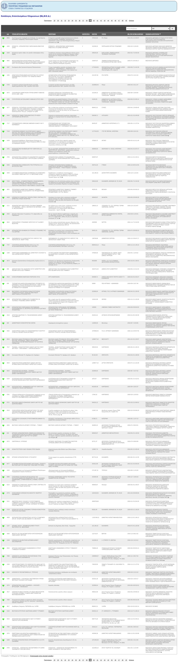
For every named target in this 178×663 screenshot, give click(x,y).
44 (108, 20)
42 (101, 20)
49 (126, 20)
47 (119, 20)
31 (61, 20)
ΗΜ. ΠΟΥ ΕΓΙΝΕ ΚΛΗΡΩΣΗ (135, 34)
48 (122, 20)
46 (115, 20)
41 (97, 20)
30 (58, 20)
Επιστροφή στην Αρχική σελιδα (41, 656)
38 (87, 20)
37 (83, 20)
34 (72, 20)
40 (94, 20)
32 (65, 20)
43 (104, 20)
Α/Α (8, 34)
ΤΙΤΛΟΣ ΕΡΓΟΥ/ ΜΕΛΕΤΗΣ (19, 34)
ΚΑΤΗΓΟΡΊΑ (85, 34)
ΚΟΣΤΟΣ (94, 34)
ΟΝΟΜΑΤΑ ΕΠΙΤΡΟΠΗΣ (152, 34)
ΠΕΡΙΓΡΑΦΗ (52, 34)
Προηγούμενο (48, 20)
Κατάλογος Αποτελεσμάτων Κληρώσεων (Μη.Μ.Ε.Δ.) (26, 16)
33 (69, 20)
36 (79, 20)
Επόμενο (131, 20)
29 (54, 20)
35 (76, 20)
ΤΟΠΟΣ (104, 34)
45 (112, 20)
